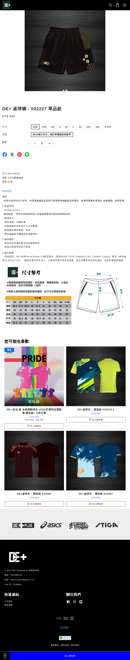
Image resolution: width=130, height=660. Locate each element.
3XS (35, 127)
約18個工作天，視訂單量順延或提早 (52, 134)
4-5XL (108, 127)
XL (80, 127)
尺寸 (4, 127)
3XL (98, 127)
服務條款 (55, 645)
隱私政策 (65, 645)
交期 (4, 134)
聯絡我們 (8, 605)
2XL (89, 127)
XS (53, 127)
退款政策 (75, 645)
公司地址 (8, 601)
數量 (4, 142)
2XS (44, 127)
